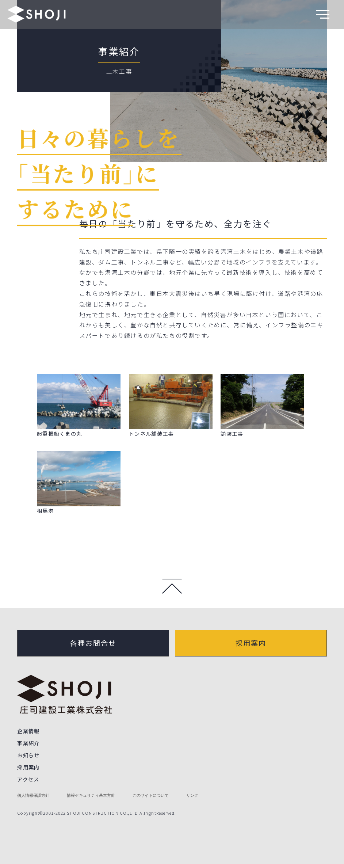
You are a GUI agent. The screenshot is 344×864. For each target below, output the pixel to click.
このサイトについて (151, 795)
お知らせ (28, 755)
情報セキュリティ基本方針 (91, 795)
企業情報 (28, 731)
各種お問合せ (93, 643)
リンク (192, 795)
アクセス (28, 779)
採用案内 (251, 643)
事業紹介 (119, 51)
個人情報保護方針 (33, 795)
